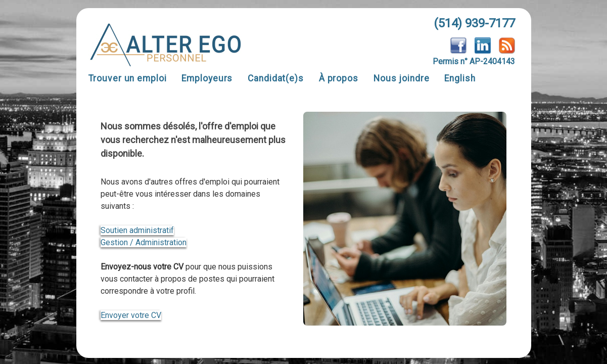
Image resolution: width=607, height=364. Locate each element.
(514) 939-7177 (474, 23)
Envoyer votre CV (131, 315)
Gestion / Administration (143, 242)
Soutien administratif (137, 230)
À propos (338, 78)
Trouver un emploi (127, 78)
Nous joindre (401, 78)
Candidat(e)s (276, 78)
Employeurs (206, 78)
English (459, 78)
